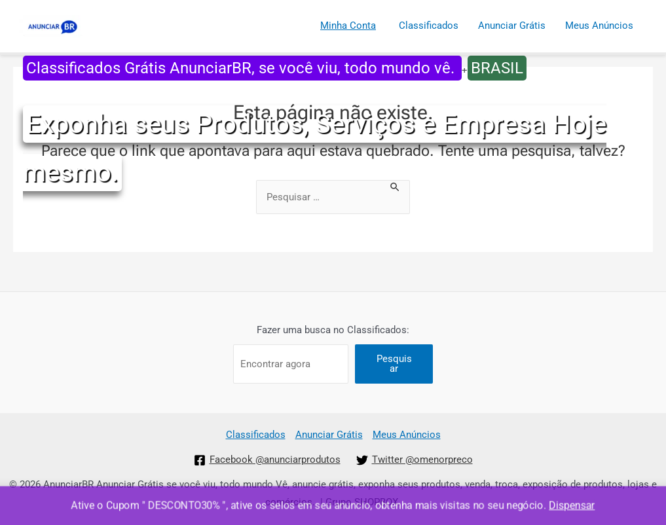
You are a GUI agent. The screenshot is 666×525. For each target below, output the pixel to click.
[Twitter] (414, 460)
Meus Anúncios (599, 25)
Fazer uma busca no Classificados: (333, 330)
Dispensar (573, 505)
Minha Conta (348, 25)
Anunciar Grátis (512, 25)
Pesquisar (394, 363)
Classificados (428, 25)
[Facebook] (267, 460)
